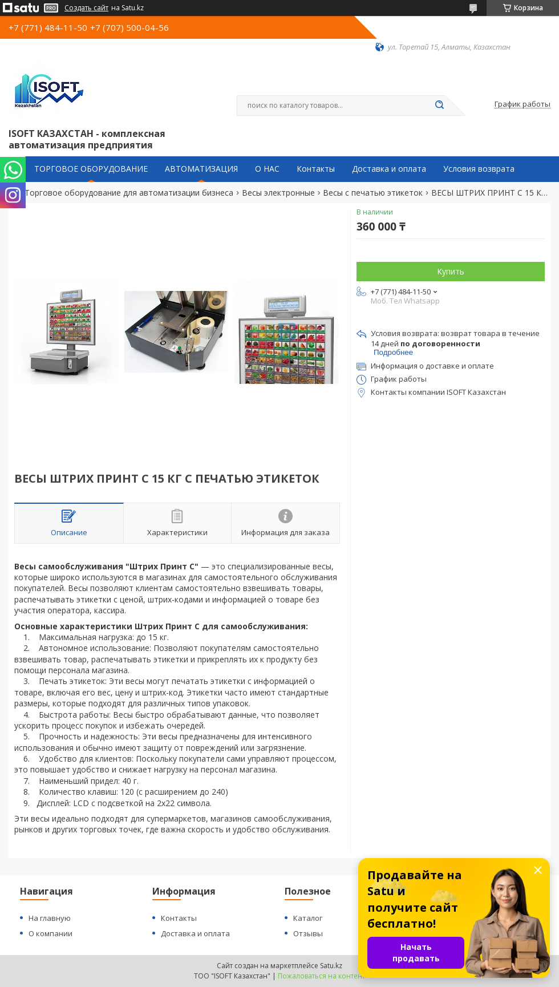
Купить (450, 271)
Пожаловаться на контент (321, 976)
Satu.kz (331, 965)
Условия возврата (479, 169)
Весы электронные (278, 193)
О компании (50, 933)
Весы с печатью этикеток (373, 193)
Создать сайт (86, 8)
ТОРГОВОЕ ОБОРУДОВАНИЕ (91, 169)
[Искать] (439, 105)
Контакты (316, 169)
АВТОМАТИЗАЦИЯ (201, 169)
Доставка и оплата (389, 169)
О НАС (267, 169)
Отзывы (308, 933)
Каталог (307, 918)
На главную (50, 918)
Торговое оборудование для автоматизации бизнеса (129, 193)
